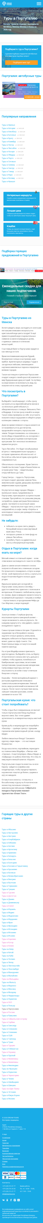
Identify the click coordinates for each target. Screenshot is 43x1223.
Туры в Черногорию (10, 1075)
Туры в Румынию (9, 1015)
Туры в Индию (8, 912)
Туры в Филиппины (10, 1059)
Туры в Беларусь (9, 856)
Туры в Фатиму (8, 178)
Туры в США (7, 1035)
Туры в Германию (9, 886)
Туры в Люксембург (10, 969)
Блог (3, 1164)
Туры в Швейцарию (10, 1082)
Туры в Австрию (9, 836)
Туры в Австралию (10, 832)
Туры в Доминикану (10, 902)
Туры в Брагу (7, 138)
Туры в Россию (8, 1012)
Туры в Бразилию (9, 869)
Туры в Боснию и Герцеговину (15, 866)
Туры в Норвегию (9, 999)
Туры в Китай (7, 952)
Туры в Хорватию (9, 1072)
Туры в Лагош (8, 145)
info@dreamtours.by (8, 1194)
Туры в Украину (8, 1052)
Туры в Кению (8, 945)
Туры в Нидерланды (10, 995)
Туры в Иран (7, 922)
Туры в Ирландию (9, 926)
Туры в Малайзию (10, 975)
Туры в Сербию (8, 1022)
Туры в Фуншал (8, 181)
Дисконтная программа (10, 1159)
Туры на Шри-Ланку (10, 1088)
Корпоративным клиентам (11, 1153)
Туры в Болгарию (9, 862)
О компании (6, 1138)
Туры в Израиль (9, 909)
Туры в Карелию (9, 939)
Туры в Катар (7, 942)
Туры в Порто (8, 158)
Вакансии (5, 1151)
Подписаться (34, 302)
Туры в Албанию (9, 842)
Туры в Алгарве (8, 128)
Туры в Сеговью (9, 161)
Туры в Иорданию (9, 919)
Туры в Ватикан (8, 872)
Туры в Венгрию (9, 879)
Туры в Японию (8, 1098)
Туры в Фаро (7, 175)
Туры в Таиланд (9, 1039)
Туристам (5, 1143)
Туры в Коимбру (9, 141)
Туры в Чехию (8, 1078)
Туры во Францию (9, 1068)
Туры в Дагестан (9, 896)
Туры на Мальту (9, 982)
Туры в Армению (9, 852)
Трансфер (5, 1148)
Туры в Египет (8, 906)
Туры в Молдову (9, 992)
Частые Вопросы (7, 1156)
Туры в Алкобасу (9, 131)
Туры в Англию (8, 846)
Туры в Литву (7, 962)
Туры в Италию (8, 936)
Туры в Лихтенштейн (11, 965)
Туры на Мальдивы (10, 979)
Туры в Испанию (9, 932)
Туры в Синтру (8, 168)
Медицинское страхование (11, 1145)
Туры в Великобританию (12, 876)
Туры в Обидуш (8, 155)
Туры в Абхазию (9, 829)
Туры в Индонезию (10, 916)
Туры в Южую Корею (11, 1095)
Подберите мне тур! (21, 62)
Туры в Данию (8, 899)
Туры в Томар (8, 171)
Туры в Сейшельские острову (14, 1019)
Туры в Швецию (9, 1085)
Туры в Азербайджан (11, 839)
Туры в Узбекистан (10, 1049)
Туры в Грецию (8, 889)
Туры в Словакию (9, 1029)
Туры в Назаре (8, 151)
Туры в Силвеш (8, 165)
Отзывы (4, 1161)
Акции (4, 1140)
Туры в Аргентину (9, 849)
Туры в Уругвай (8, 1055)
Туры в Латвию (8, 959)
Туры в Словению (9, 1032)
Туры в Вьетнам (9, 882)
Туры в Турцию (8, 1045)
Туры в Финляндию (10, 1065)
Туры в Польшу (8, 1005)
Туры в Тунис (7, 1042)
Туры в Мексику (9, 989)
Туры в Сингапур (9, 1025)
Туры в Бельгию (9, 859)
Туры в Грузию (8, 892)
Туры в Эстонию (9, 1092)
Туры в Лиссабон (9, 148)
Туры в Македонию (10, 972)
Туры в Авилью (8, 125)
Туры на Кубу (7, 955)
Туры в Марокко (9, 985)
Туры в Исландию (9, 929)
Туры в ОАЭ (7, 1002)
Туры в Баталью (9, 135)
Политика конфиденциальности (13, 1167)
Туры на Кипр (8, 949)
